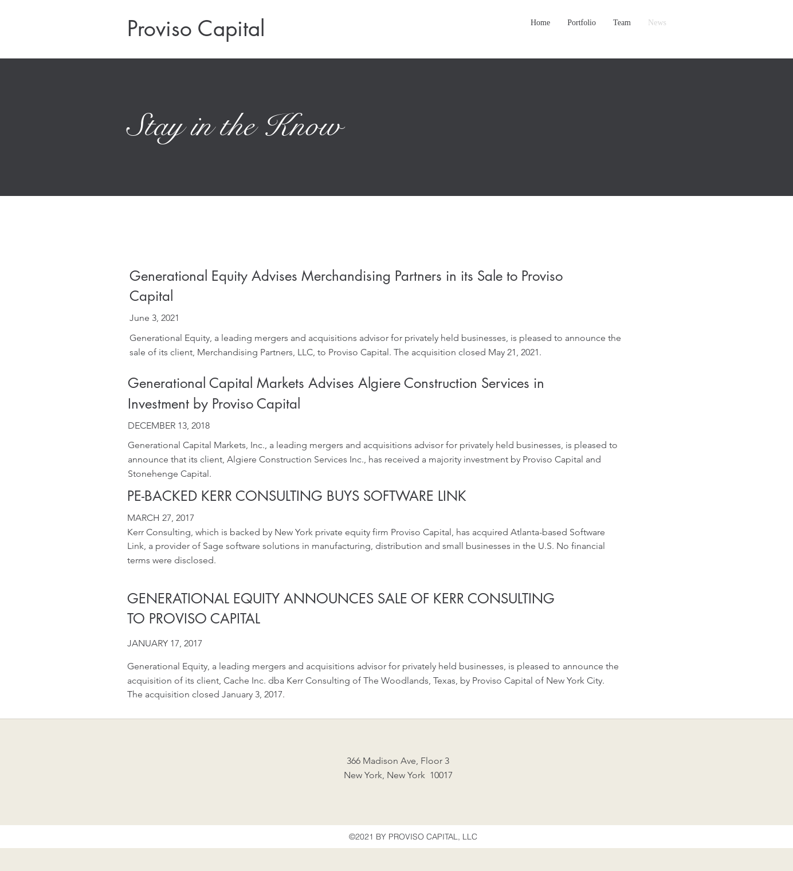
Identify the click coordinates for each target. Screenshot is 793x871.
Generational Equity (169, 337)
